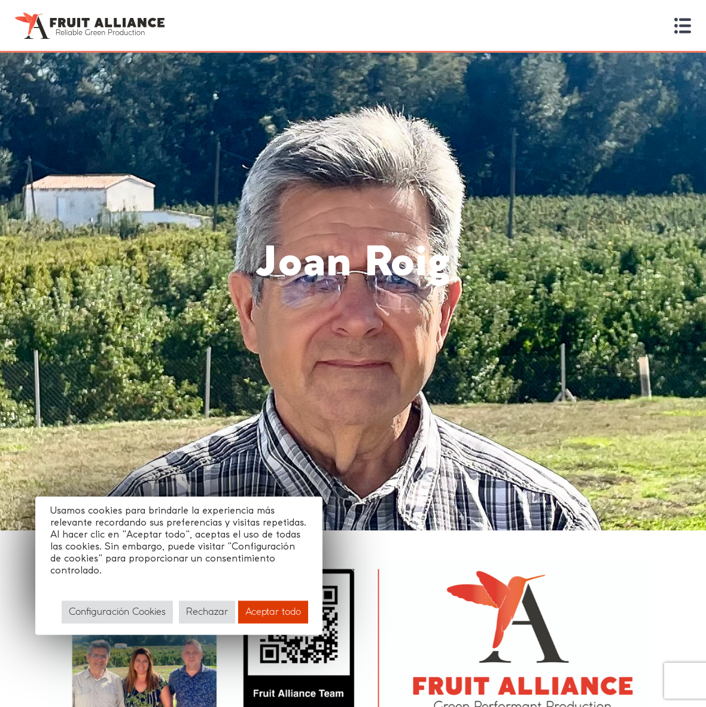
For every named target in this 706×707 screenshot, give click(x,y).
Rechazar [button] (207, 611)
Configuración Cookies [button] (117, 611)
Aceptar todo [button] (273, 611)
